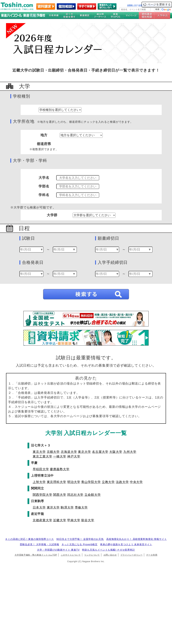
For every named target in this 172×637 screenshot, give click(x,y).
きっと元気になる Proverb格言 (80, 544)
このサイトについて (71, 555)
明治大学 (73, 482)
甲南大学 (73, 520)
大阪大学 (115, 452)
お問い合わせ (110, 555)
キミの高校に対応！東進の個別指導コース (29, 539)
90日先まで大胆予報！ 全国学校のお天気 (80, 539)
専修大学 (81, 507)
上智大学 (39, 482)
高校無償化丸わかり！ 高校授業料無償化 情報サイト (136, 539)
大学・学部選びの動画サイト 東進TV (58, 549)
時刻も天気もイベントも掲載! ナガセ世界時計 (108, 549)
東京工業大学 (42, 456)
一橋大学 (59, 456)
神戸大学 (73, 456)
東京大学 (39, 452)
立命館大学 (92, 494)
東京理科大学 (56, 482)
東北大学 (84, 452)
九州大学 (129, 452)
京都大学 (53, 452)
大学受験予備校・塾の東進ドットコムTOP (36, 555)
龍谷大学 (87, 520)
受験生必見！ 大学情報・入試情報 (39, 544)
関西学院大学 (42, 494)
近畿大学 (59, 520)
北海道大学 (69, 452)
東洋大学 (53, 507)
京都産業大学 (42, 520)
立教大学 (108, 482)
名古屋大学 (100, 452)
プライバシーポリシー (131, 555)
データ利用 (151, 555)
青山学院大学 (91, 482)
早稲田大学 (41, 469)
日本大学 (39, 507)
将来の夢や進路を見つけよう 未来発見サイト (126, 544)
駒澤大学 (67, 507)
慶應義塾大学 (59, 469)
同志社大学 (75, 494)
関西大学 (59, 494)
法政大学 (122, 482)
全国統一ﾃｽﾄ (132, 5)
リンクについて (92, 555)
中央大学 (136, 482)
